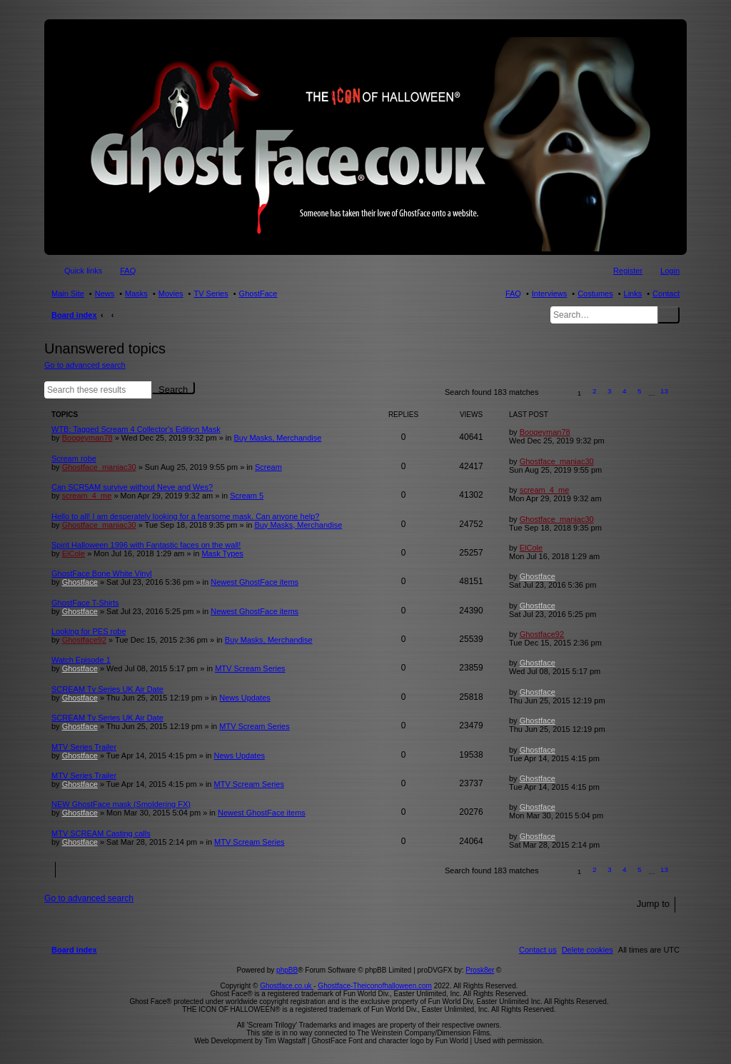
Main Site (67, 293)
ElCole (73, 553)
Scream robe (73, 458)
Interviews (550, 293)
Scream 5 (246, 495)
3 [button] (610, 391)
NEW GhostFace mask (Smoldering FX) (121, 804)
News (105, 293)
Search (668, 314)
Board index (74, 315)
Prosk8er (479, 970)
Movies (170, 293)
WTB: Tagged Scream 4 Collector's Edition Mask (136, 429)
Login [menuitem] (670, 270)
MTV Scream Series (250, 668)
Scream (268, 467)
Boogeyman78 (87, 437)
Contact (666, 293)
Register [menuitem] (627, 270)
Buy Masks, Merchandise (277, 437)
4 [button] (624, 391)
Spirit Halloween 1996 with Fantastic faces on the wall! (146, 545)
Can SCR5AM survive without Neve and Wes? (132, 487)
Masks (136, 293)
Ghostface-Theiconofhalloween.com (375, 986)
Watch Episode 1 (81, 660)
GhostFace (258, 293)
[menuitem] (587, 949)
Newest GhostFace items (254, 582)
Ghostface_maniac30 (99, 467)
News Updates (245, 697)
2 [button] (595, 391)
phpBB (287, 970)
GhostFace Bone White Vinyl (101, 573)
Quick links (83, 270)
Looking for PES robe (88, 631)
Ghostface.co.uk (286, 986)
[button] (556, 393)
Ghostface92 (84, 640)
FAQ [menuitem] (128, 270)
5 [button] (639, 391)
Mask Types (222, 553)
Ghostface (80, 582)
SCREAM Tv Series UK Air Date (107, 689)
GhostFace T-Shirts (85, 602)
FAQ (513, 293)
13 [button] (664, 391)
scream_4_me (87, 495)
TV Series (210, 293)
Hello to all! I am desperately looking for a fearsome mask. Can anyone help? (185, 516)
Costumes (595, 293)
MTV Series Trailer (83, 747)
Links (633, 293)
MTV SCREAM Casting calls (101, 833)
